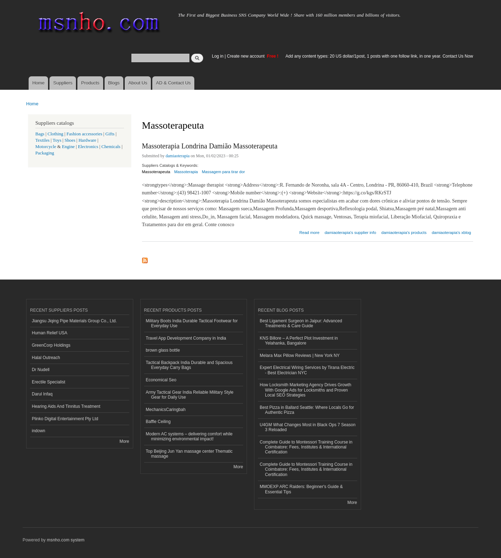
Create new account (246, 56)
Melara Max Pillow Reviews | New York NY (300, 355)
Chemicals (111, 146)
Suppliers (62, 83)
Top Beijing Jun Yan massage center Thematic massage (189, 454)
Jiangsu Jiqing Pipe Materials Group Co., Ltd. (74, 320)
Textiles (42, 140)
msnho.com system (65, 540)
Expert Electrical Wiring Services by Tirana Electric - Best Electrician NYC (307, 370)
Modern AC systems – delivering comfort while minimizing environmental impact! (189, 436)
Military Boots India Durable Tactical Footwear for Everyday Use (192, 323)
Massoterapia (186, 172)
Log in (218, 56)
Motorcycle (45, 146)
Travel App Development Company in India (186, 338)
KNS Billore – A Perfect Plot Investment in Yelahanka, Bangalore (299, 341)
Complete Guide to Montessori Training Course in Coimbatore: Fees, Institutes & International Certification (306, 447)
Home (38, 83)
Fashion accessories (84, 133)
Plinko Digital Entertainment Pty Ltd (65, 418)
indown (38, 430)
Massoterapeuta (156, 172)
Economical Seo (161, 379)
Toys (57, 140)
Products (90, 83)
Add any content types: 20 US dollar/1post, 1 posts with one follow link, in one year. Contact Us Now (379, 56)
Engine (68, 146)
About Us (137, 83)
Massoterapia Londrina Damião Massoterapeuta (210, 146)
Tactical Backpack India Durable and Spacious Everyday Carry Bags (189, 365)
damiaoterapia (178, 155)
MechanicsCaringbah (166, 409)
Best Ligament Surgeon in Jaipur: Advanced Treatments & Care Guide (301, 323)
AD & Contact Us (173, 83)
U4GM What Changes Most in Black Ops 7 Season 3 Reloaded (307, 427)
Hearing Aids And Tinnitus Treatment (66, 406)
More (124, 441)
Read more (309, 232)
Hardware (87, 140)
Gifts (109, 133)
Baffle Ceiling (158, 421)
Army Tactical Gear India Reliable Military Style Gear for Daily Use (190, 395)
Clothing (56, 133)
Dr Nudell (40, 369)
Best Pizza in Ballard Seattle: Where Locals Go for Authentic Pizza (307, 410)
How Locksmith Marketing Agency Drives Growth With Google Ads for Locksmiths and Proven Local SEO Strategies (305, 390)
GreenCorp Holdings (51, 345)
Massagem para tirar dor (223, 172)
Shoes (70, 140)
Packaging (44, 153)
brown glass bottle (163, 350)
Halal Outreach (46, 357)
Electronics (88, 146)
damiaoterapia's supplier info (350, 232)
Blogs (114, 83)
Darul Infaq (42, 394)
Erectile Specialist (48, 382)
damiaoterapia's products (403, 232)
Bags (40, 133)
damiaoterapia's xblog (451, 232)
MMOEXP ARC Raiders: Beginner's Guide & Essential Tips (301, 489)
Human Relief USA (49, 332)
